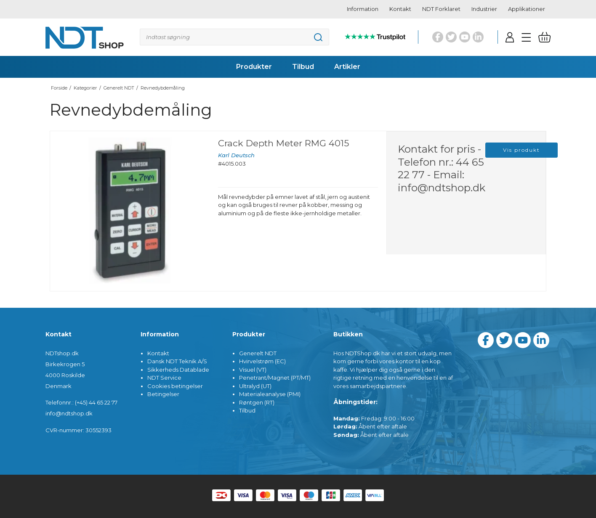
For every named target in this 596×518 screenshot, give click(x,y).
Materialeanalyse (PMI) (270, 394)
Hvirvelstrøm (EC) (262, 361)
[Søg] (234, 37)
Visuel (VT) (252, 369)
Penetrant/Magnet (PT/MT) (275, 377)
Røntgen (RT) (256, 402)
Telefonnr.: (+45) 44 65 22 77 (81, 402)
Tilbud (247, 410)
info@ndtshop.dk (441, 187)
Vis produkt (521, 150)
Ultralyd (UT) (255, 386)
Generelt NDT (258, 353)
